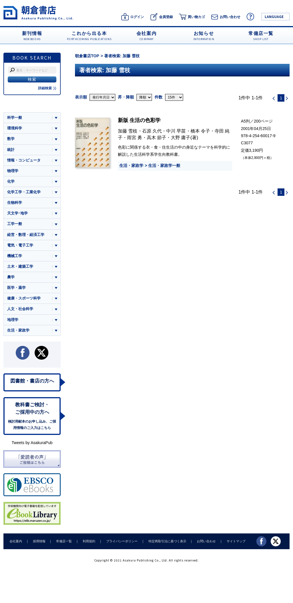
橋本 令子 (200, 130)
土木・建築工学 (20, 267)
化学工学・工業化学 (24, 192)
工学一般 (14, 224)
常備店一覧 (63, 542)
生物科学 (14, 203)
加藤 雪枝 (128, 130)
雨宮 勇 (134, 137)
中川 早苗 (176, 130)
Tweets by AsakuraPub (31, 444)
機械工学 (14, 256)
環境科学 (14, 128)
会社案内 (15, 542)
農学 (11, 277)
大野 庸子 (181, 137)
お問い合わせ (203, 542)
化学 (11, 182)
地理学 (12, 320)
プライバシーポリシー (119, 542)
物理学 (12, 171)
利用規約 (87, 542)
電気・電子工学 (20, 245)
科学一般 (14, 117)
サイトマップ (232, 542)
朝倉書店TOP (87, 56)
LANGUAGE (274, 16)
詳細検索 (47, 88)
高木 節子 (157, 137)
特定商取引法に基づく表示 (164, 542)
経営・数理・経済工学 (25, 235)
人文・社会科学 (20, 310)
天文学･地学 (17, 213)
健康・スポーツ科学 (24, 299)
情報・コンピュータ (24, 160)
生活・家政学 (131, 165)
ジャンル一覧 (18, 106)
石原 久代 (152, 130)
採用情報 (38, 542)
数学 (11, 139)
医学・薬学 (16, 288)
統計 (11, 149)
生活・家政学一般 (164, 165)
